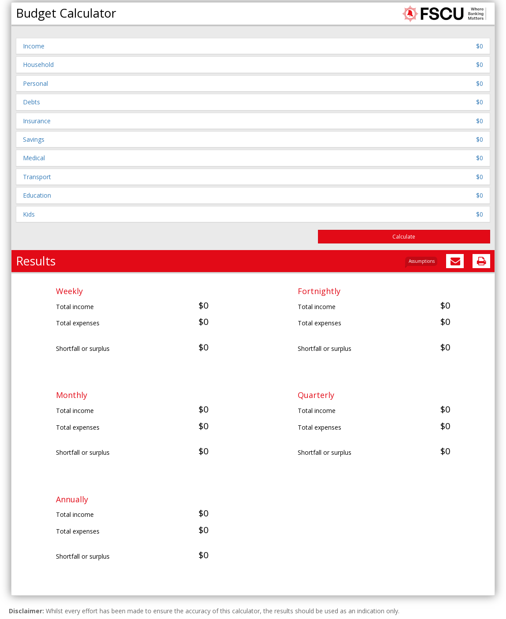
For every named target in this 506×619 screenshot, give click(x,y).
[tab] (253, 46)
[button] (253, 46)
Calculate (403, 236)
